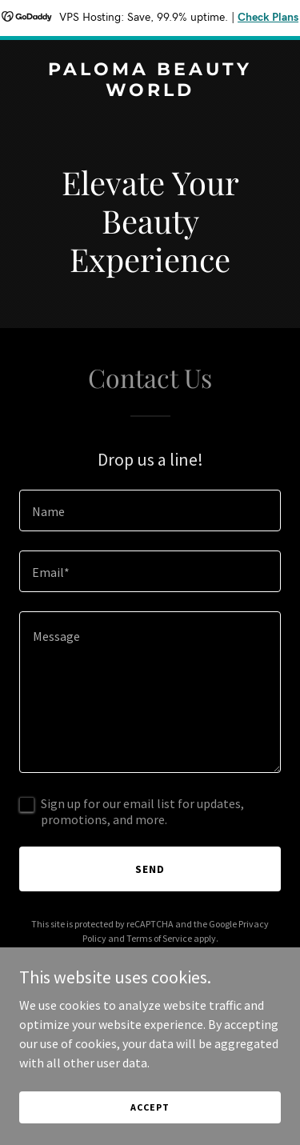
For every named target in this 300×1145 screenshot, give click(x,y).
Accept (149, 1107)
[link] (150, 91)
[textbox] (150, 510)
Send (150, 869)
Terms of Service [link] (159, 938)
